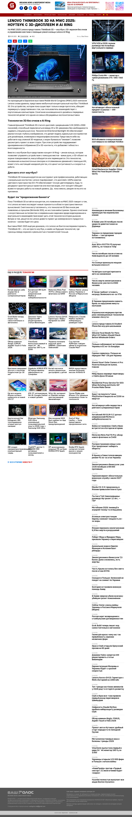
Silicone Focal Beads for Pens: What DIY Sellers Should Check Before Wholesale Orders (106, 335)
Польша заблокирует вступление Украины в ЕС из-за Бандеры (108, 345)
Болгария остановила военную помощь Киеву (106, 588)
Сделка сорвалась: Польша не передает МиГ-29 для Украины (107, 354)
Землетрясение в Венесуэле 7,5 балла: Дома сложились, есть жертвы (107, 559)
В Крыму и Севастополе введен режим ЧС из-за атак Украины (107, 456)
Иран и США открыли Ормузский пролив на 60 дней (107, 647)
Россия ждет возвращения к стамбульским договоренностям (107, 617)
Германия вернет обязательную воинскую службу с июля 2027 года (107, 478)
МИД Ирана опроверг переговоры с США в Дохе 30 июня (108, 374)
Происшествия (50, 15)
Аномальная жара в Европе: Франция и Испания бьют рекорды (105, 548)
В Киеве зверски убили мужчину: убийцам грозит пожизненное (107, 597)
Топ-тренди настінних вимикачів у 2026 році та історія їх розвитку (108, 687)
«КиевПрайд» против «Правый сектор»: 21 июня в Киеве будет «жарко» (107, 770)
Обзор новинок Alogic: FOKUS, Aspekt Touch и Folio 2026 (106, 719)
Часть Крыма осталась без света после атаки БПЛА (108, 569)
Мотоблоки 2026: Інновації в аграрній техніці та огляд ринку (107, 508)
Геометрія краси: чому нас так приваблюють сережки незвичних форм (106, 637)
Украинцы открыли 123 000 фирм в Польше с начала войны (108, 760)
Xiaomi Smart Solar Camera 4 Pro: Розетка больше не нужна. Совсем (107, 364)
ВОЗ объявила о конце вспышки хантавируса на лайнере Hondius (107, 140)
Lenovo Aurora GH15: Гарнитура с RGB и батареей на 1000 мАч (108, 678)
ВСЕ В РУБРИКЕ (21, 462)
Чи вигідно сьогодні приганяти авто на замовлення (106, 272)
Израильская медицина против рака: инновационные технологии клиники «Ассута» (108, 314)
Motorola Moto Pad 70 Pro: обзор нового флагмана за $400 (107, 436)
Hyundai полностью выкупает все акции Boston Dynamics (108, 780)
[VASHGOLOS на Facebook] (21, 8)
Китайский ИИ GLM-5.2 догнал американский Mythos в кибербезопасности (106, 417)
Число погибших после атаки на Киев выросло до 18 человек (107, 254)
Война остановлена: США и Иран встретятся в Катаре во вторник (107, 427)
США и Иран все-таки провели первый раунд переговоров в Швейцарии (106, 698)
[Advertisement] (48, 251)
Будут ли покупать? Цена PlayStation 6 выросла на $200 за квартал (108, 396)
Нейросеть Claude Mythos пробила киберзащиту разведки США (107, 709)
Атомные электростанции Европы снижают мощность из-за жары (107, 519)
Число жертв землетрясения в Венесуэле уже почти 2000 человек (106, 283)
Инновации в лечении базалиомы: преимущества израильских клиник (108, 212)
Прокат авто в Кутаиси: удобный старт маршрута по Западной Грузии (107, 729)
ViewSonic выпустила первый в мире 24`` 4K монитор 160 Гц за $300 (107, 750)
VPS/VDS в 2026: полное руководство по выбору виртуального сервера (103, 45)
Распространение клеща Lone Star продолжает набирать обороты (106, 446)
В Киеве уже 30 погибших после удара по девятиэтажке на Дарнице (107, 224)
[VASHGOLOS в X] (26, 8)
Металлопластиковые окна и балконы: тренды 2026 (105, 740)
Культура (80, 15)
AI (86, 15)
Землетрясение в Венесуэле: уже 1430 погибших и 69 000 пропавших (108, 466)
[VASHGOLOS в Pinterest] (35, 8)
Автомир (72, 15)
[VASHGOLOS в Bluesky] (39, 8)
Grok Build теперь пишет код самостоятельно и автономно (106, 626)
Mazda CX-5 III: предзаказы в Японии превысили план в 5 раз (107, 488)
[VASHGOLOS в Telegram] (30, 8)
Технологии (62, 15)
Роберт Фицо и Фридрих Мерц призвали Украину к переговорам (107, 538)
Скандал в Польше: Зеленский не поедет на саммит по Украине (108, 579)
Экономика (38, 15)
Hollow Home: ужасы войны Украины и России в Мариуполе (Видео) (107, 607)
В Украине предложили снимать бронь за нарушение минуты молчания (107, 303)
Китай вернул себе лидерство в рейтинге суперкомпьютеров (107, 406)
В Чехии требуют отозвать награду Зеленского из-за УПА (107, 293)
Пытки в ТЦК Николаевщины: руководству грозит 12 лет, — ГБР (106, 498)
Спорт (98, 15)
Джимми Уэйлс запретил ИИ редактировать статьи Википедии (105, 657)
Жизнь (91, 15)
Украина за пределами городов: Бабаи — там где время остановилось (107, 235)
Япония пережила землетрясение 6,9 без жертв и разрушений (108, 529)
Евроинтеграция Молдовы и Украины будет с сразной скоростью (105, 668)
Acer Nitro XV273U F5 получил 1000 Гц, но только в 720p (106, 245)
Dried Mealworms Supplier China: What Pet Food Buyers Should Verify (107, 171)
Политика (28, 15)
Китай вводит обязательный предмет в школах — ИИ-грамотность (105, 109)
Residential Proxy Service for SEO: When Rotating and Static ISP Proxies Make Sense (108, 385)
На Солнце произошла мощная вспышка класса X (106, 263)
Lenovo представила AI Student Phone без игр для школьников (107, 325)
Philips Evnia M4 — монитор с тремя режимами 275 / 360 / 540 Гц (107, 77)
